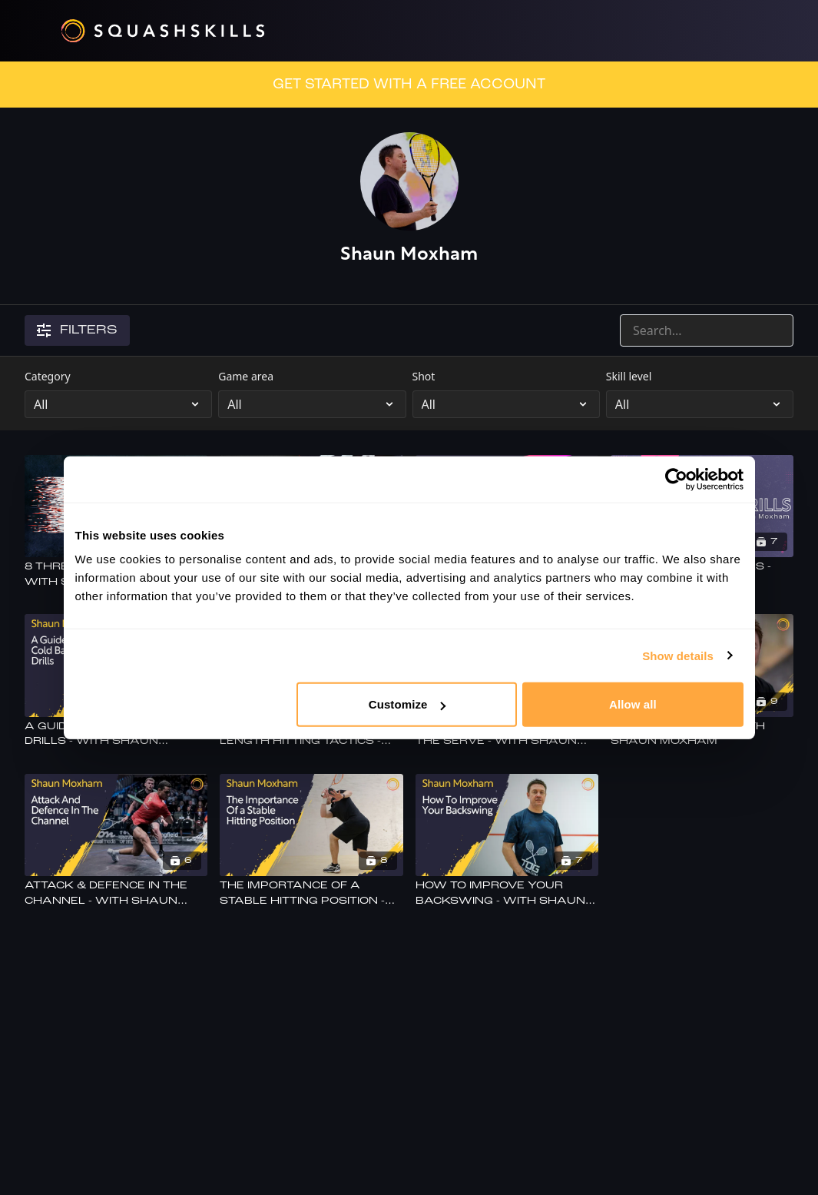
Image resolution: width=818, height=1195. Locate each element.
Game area (245, 376)
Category (48, 376)
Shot (423, 376)
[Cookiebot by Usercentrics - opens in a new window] (676, 478)
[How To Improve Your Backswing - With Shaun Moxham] (507, 893)
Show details (678, 655)
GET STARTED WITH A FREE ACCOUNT (409, 84)
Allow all (633, 704)
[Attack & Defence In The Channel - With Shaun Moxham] (116, 893)
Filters (77, 330)
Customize (407, 704)
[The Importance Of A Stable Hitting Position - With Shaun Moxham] (311, 893)
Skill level (629, 376)
